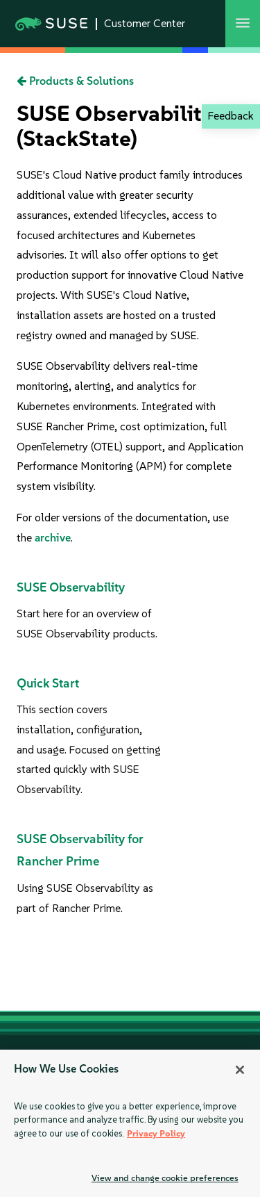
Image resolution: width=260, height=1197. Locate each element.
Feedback (230, 115)
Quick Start (48, 683)
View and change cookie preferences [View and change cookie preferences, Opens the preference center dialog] (165, 1178)
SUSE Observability (71, 587)
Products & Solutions (75, 81)
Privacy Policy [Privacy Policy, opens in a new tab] (156, 1133)
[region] (130, 1123)
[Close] (240, 1069)
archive (53, 537)
